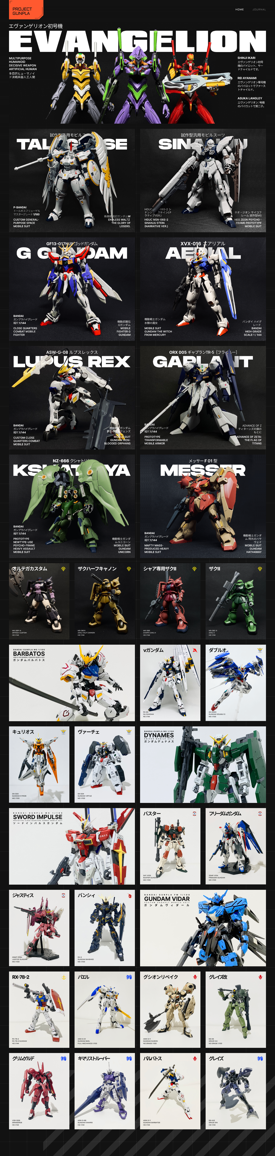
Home (239, 10)
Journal (259, 10)
